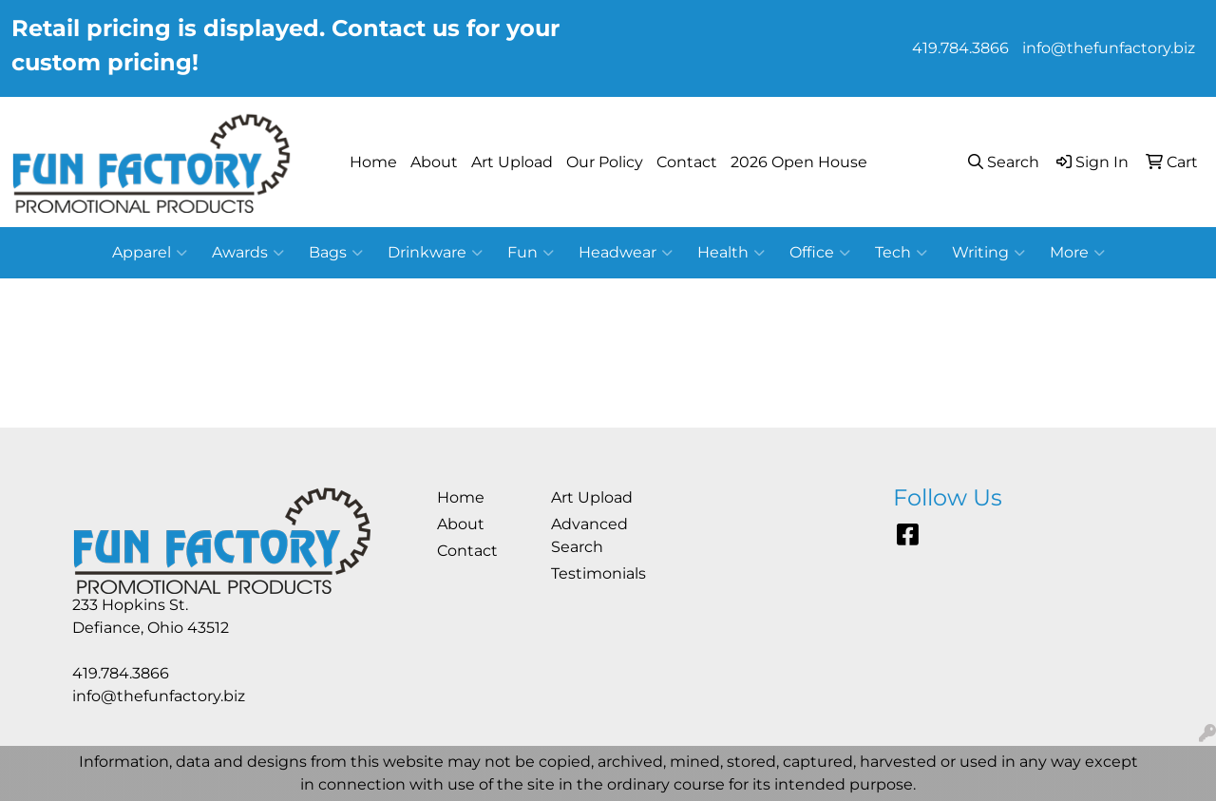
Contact (686, 162)
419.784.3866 (960, 48)
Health (731, 252)
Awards (248, 252)
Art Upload (512, 162)
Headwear (626, 252)
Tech (901, 252)
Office (819, 252)
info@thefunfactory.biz (1108, 48)
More (1077, 252)
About (434, 162)
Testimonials (596, 573)
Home (373, 162)
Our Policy (604, 162)
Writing (988, 252)
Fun (530, 252)
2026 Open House (799, 162)
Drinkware (435, 252)
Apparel (149, 252)
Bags (336, 252)
